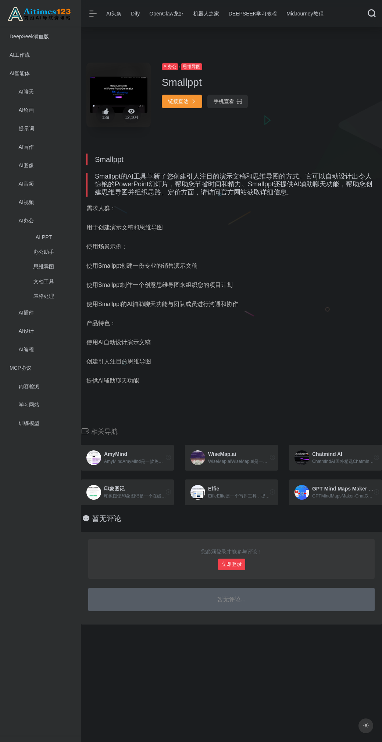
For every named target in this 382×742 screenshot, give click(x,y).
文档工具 (43, 281)
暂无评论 (106, 518)
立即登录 (231, 564)
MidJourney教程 (304, 14)
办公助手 (43, 252)
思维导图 (43, 267)
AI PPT (44, 237)
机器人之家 (206, 14)
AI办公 (170, 66)
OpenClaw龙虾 (166, 14)
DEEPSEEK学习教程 (253, 14)
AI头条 (113, 14)
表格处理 (43, 296)
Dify (135, 14)
